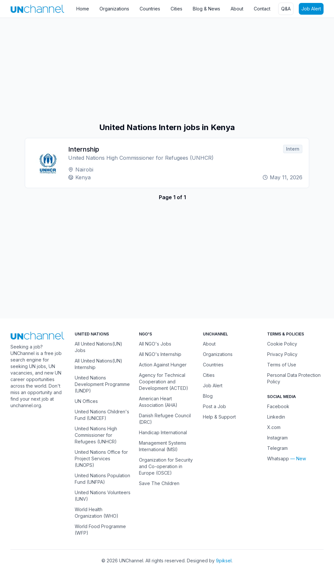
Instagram (277, 437)
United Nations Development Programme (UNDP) (102, 384)
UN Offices (86, 401)
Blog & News (206, 8)
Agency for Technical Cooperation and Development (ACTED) (163, 381)
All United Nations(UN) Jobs (98, 347)
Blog (208, 396)
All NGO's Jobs (155, 344)
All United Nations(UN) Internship (98, 364)
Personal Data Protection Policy (294, 378)
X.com (274, 427)
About (237, 8)
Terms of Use (281, 364)
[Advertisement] (167, 70)
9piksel (224, 560)
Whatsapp (278, 458)
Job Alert (311, 8)
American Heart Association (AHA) (158, 402)
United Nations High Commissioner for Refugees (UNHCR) (96, 435)
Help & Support (219, 417)
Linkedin (276, 417)
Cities (176, 8)
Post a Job (214, 406)
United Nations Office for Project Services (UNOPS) (101, 458)
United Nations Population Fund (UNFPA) (102, 479)
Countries (150, 8)
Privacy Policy (282, 354)
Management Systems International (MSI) (162, 446)
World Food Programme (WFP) (100, 530)
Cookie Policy (282, 344)
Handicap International (163, 432)
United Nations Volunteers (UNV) (102, 496)
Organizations (114, 8)
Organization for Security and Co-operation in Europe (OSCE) (166, 466)
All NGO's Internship (160, 354)
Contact (262, 8)
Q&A (286, 8)
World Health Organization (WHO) (96, 513)
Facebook (278, 406)
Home (82, 8)
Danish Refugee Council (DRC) (165, 419)
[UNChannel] (37, 9)
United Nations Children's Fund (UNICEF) (102, 415)
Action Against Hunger (163, 364)
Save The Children (159, 483)
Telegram (277, 448)
